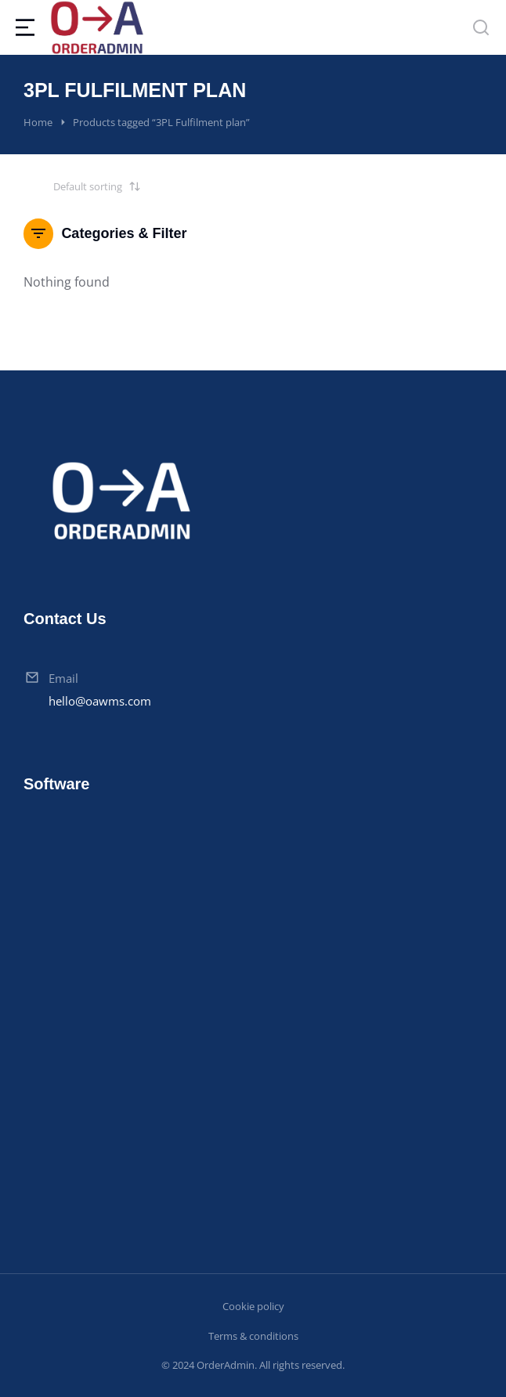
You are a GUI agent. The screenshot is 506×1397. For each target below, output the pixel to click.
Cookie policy (253, 1306)
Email (63, 678)
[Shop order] (82, 186)
